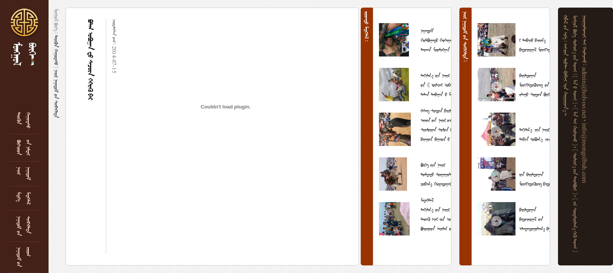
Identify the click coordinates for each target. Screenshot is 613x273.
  (57, 50)
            (441, 84)
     (576, 127)
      (535, 84)
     (576, 173)
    (57, 94)
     (576, 90)
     (534, 218)
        (440, 173)
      (576, 225)
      (566, 79)
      (440, 39)
